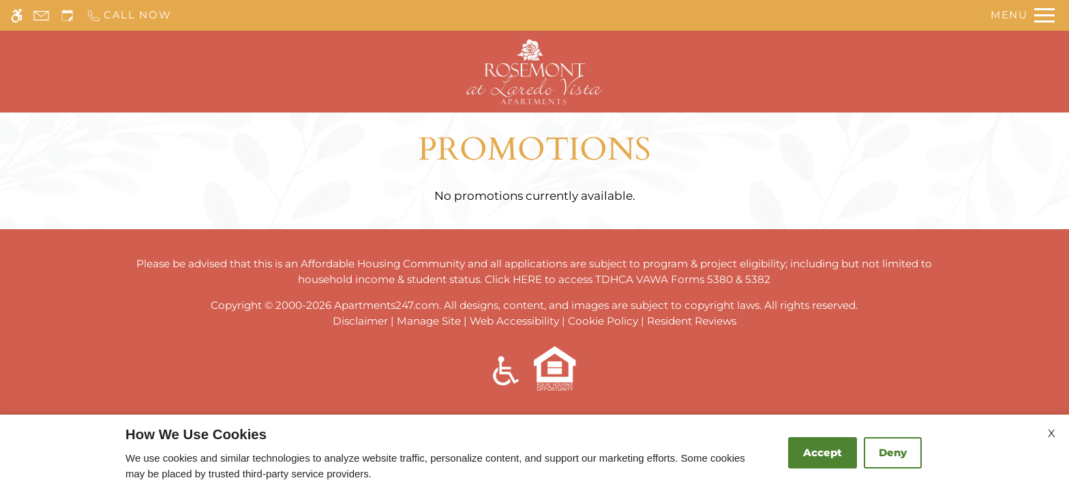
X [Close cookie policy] (1051, 433)
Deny (893, 452)
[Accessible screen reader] (17, 15)
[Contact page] (41, 15)
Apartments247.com (386, 305)
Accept (822, 452)
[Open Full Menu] (1022, 15)
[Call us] (129, 15)
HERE (527, 279)
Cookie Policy (603, 320)
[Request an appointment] (67, 15)
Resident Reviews (691, 320)
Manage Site (429, 320)
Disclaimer (360, 320)
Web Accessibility (514, 320)
